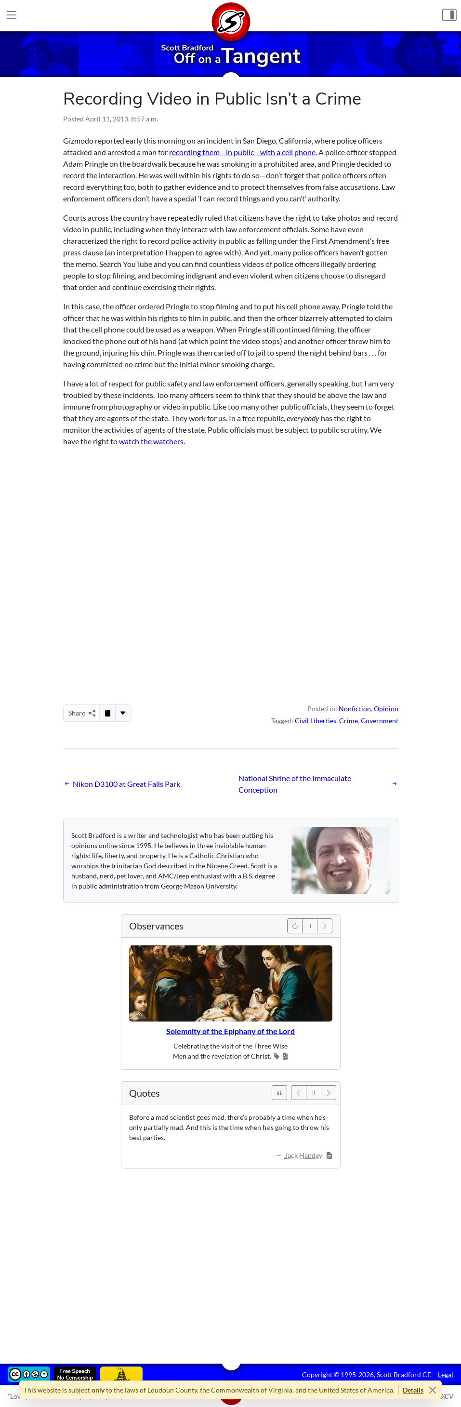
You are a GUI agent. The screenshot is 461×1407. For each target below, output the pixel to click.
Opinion (386, 708)
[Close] (432, 1390)
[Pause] (309, 925)
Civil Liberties (315, 721)
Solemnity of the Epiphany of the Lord (230, 1030)
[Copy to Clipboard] (107, 713)
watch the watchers (151, 441)
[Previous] (295, 925)
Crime (348, 721)
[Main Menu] (11, 16)
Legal (445, 1374)
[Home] (230, 15)
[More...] (123, 713)
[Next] (324, 925)
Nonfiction (355, 708)
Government (379, 721)
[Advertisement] (230, 1259)
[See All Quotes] (279, 1092)
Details (413, 1390)
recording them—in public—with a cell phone (242, 152)
